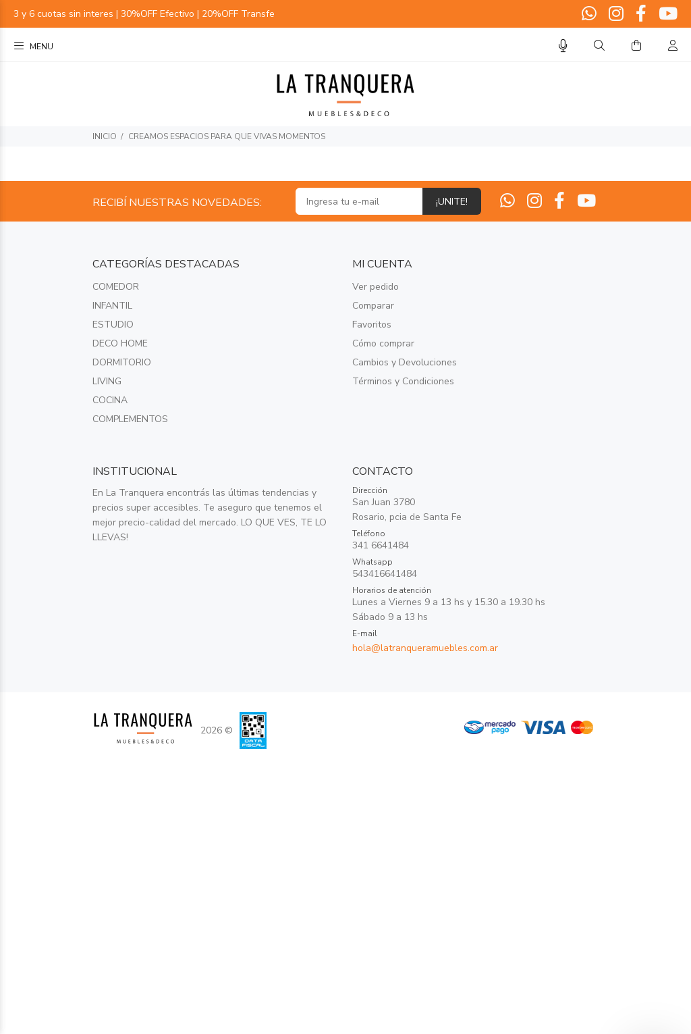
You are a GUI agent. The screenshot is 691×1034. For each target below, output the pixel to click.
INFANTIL (112, 305)
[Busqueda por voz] (563, 46)
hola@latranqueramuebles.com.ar (425, 648)
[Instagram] (616, 14)
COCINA (110, 400)
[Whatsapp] (590, 14)
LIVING (106, 381)
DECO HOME (120, 343)
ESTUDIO (113, 324)
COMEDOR (115, 286)
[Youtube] (667, 14)
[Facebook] (641, 14)
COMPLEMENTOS (130, 419)
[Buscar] (599, 46)
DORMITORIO (121, 362)
